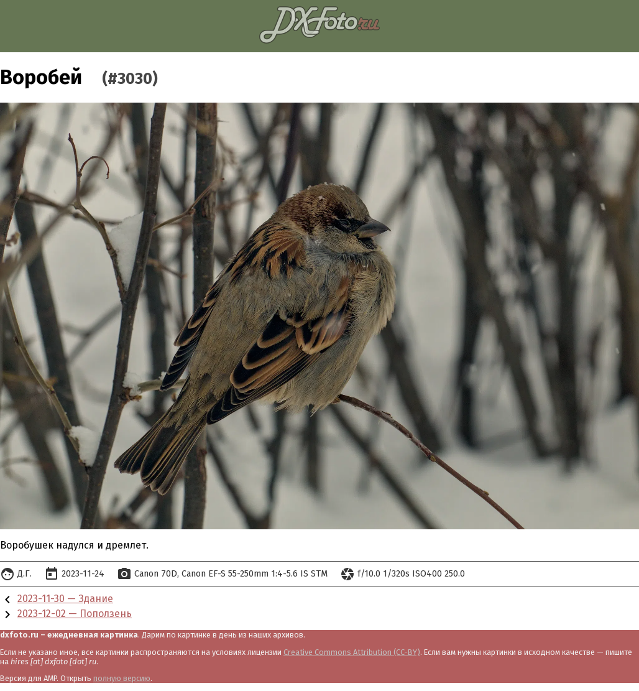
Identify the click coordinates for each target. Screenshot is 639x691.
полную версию (121, 678)
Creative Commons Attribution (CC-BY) (351, 652)
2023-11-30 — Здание (65, 599)
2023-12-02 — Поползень (74, 613)
